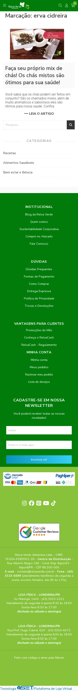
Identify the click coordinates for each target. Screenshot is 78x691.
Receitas (9, 153)
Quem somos (39, 222)
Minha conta (39, 360)
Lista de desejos (39, 382)
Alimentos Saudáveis (18, 162)
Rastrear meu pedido (39, 374)
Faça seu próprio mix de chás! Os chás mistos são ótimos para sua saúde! (34, 75)
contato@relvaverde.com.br (36, 571)
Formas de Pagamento (39, 276)
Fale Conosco (39, 244)
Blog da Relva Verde (39, 214)
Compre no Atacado (39, 236)
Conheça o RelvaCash (39, 337)
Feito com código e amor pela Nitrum (39, 657)
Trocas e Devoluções (39, 306)
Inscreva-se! (39, 459)
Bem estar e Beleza (17, 172)
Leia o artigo (39, 113)
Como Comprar (39, 284)
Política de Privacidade (39, 298)
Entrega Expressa (39, 291)
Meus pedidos (39, 367)
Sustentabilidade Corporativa (39, 229)
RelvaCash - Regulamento (39, 345)
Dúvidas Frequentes (39, 269)
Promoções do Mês (39, 330)
